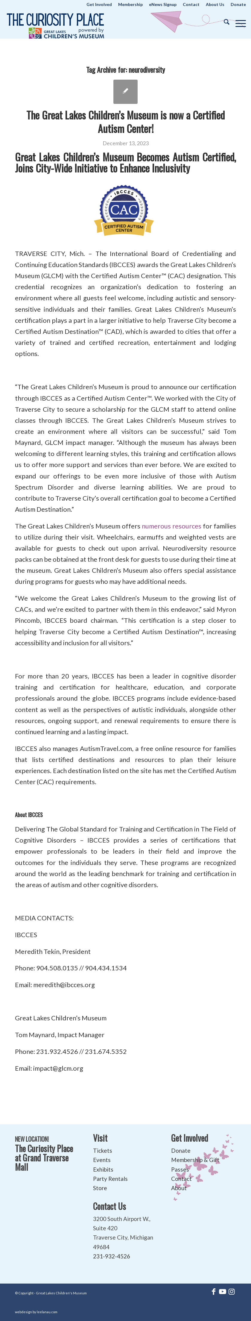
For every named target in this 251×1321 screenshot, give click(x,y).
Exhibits (103, 1169)
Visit (100, 1138)
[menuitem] (99, 4)
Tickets (102, 1150)
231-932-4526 (111, 1256)
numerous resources (171, 526)
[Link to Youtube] (222, 1291)
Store (100, 1187)
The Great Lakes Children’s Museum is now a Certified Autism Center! (125, 121)
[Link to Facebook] (213, 1291)
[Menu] (237, 22)
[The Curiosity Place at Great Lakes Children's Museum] (55, 24)
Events (102, 1159)
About (179, 1187)
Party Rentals (110, 1178)
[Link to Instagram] (231, 1291)
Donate (181, 1150)
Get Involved (189, 1138)
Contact (181, 1178)
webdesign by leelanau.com (36, 1312)
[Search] (223, 22)
